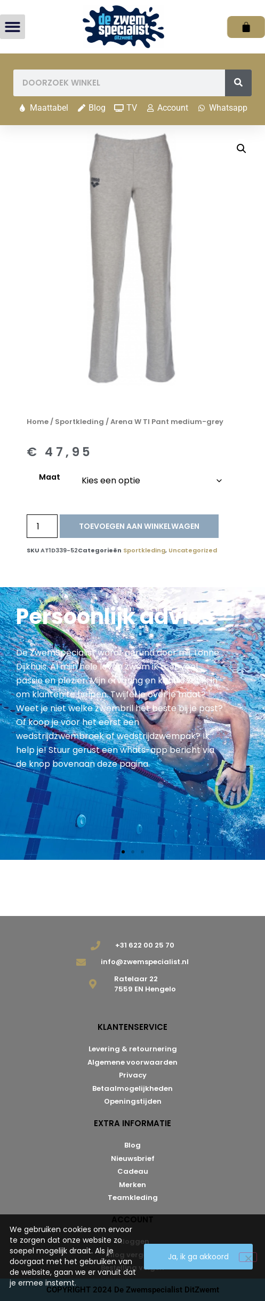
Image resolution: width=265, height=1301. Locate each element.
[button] (12, 27)
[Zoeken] (238, 83)
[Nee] (248, 1257)
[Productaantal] (42, 526)
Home (38, 422)
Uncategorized (192, 550)
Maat (49, 477)
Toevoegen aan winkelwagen (139, 526)
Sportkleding (79, 422)
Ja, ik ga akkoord (198, 1256)
